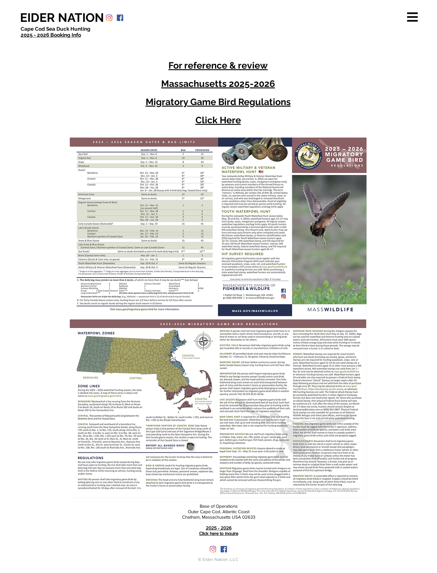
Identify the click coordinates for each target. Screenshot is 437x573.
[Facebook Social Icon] (120, 18)
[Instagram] (109, 18)
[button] (412, 17)
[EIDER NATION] (62, 17)
